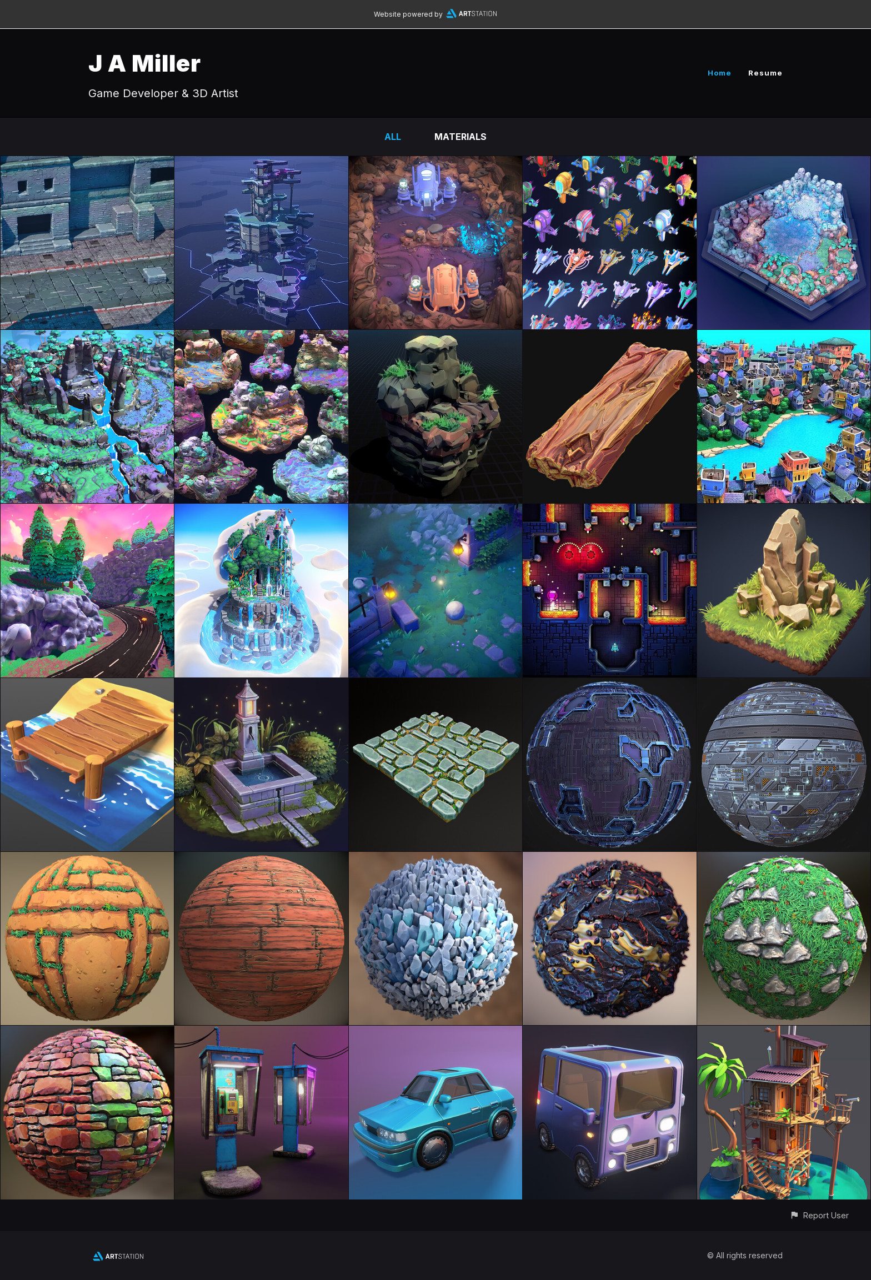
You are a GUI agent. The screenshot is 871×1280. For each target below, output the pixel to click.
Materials (460, 136)
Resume (765, 72)
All (392, 136)
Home (720, 72)
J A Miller (144, 63)
